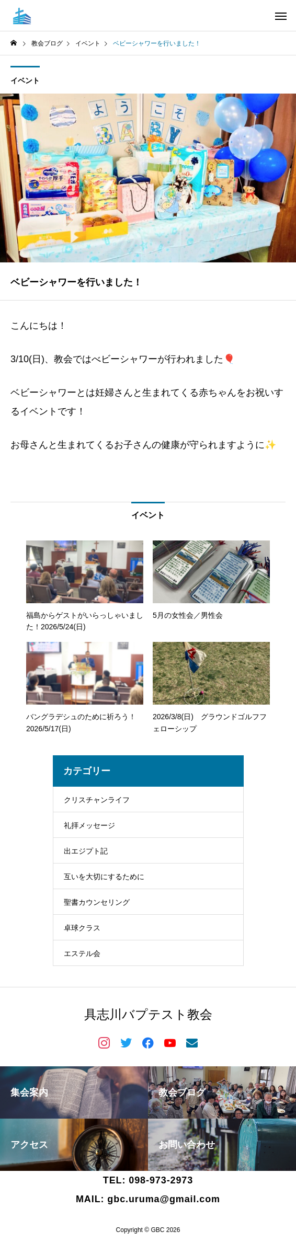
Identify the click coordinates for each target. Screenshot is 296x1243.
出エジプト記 (86, 851)
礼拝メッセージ (89, 825)
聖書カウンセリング (97, 902)
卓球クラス (82, 928)
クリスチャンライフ (97, 800)
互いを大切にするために (104, 876)
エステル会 (82, 953)
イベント (25, 80)
